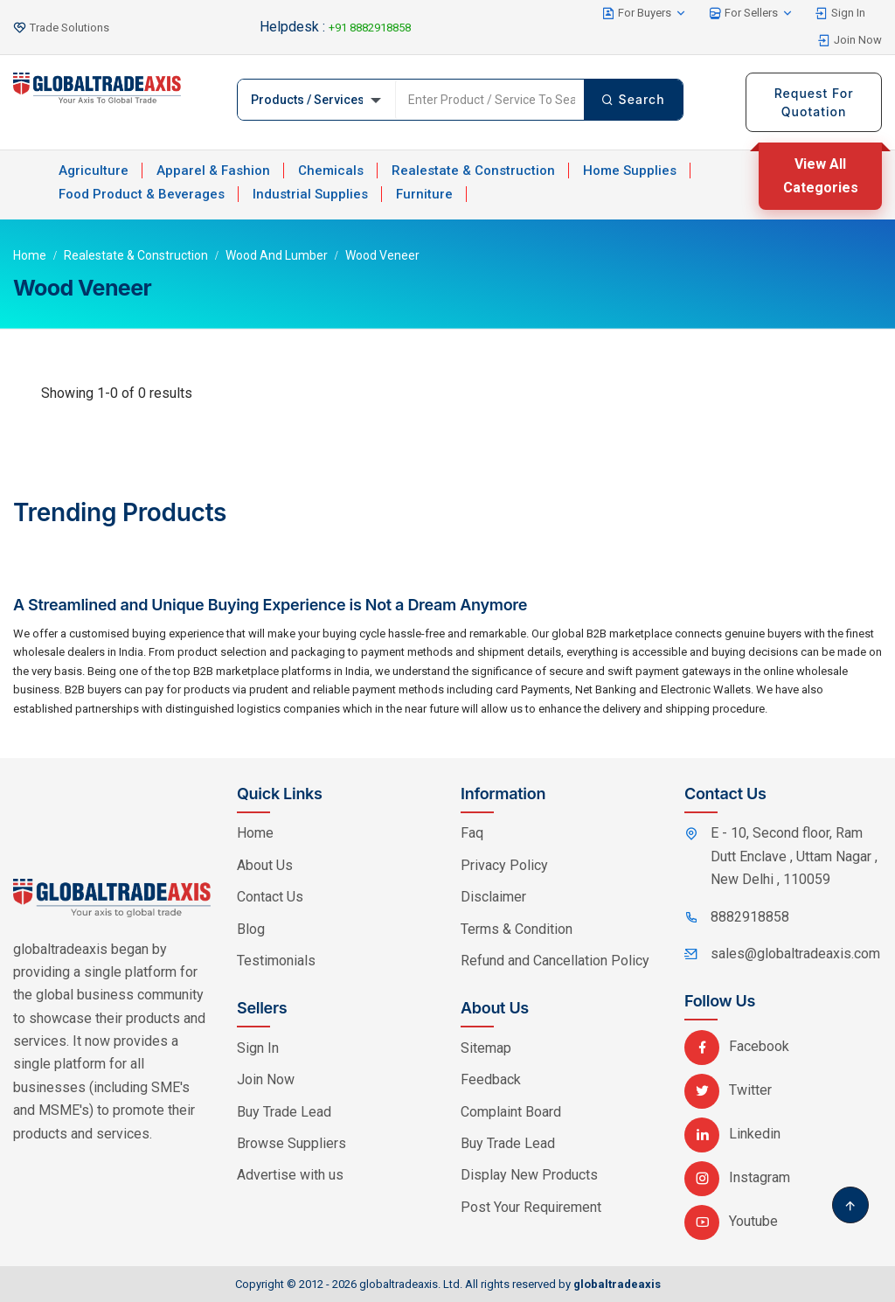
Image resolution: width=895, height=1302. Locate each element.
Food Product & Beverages (142, 194)
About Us (265, 865)
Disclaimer (493, 896)
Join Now (849, 40)
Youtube (731, 1221)
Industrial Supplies (310, 194)
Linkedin (732, 1133)
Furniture (424, 194)
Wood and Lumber (276, 255)
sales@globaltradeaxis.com (795, 953)
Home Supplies (629, 170)
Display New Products (529, 1174)
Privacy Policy (504, 865)
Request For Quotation (814, 102)
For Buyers (644, 13)
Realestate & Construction (473, 170)
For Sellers (751, 13)
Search (633, 99)
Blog (251, 929)
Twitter (728, 1090)
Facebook (736, 1046)
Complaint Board (511, 1112)
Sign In (840, 13)
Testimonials (276, 960)
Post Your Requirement (531, 1207)
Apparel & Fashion (213, 170)
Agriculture (93, 170)
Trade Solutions (69, 27)
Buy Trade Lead (284, 1112)
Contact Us (270, 896)
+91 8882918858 (370, 27)
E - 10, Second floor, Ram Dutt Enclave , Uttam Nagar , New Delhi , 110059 (794, 856)
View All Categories (820, 175)
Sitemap (486, 1048)
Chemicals (331, 170)
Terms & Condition (516, 929)
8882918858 (750, 917)
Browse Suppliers (291, 1143)
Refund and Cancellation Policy (555, 960)
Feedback (491, 1079)
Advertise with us (290, 1174)
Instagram (737, 1177)
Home (29, 255)
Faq (472, 833)
